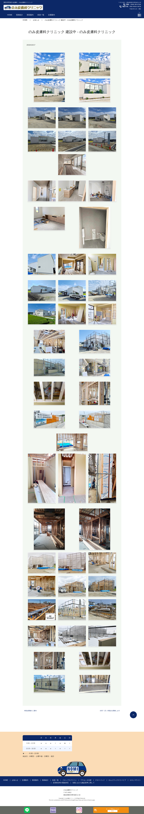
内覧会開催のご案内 (30, 710)
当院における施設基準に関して (83, 783)
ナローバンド (100, 780)
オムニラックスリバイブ (117, 780)
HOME (25, 20)
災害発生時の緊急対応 (61, 783)
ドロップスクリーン (69, 780)
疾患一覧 (55, 780)
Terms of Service (88, 800)
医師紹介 (45, 780)
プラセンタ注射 (85, 780)
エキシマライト (135, 780)
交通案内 (25, 780)
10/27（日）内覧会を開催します (110, 710)
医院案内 (35, 780)
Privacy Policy (78, 800)
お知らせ (36, 20)
